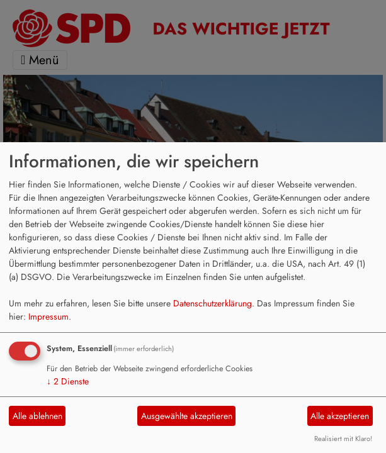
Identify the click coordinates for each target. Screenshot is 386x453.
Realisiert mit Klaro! (343, 438)
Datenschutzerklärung (212, 303)
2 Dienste (68, 381)
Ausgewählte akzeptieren (186, 416)
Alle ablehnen (37, 416)
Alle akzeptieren (339, 416)
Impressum (48, 316)
